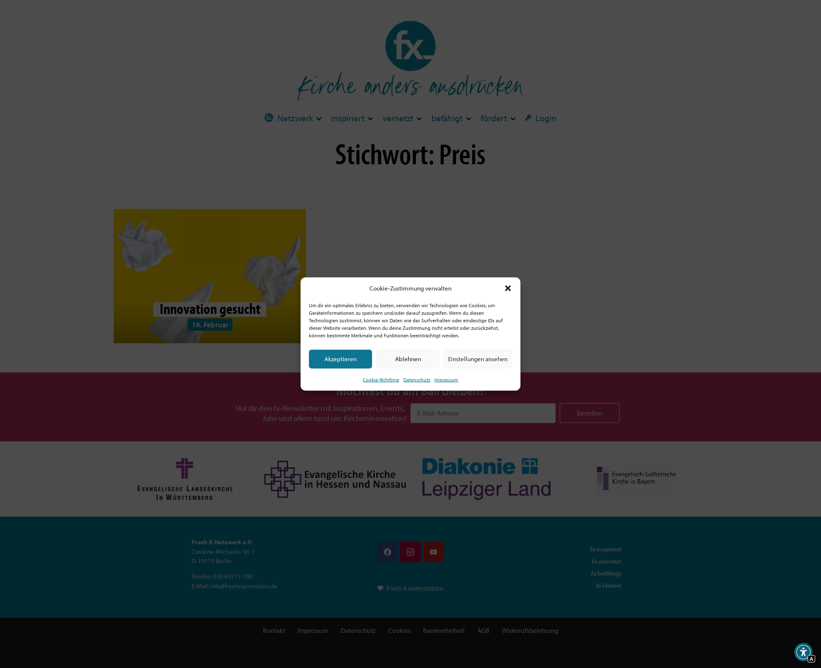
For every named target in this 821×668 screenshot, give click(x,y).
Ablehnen (408, 359)
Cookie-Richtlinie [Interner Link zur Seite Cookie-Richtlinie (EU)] (381, 379)
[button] (508, 288)
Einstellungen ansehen (477, 359)
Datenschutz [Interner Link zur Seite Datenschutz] (416, 379)
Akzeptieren (340, 359)
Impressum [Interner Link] (446, 379)
